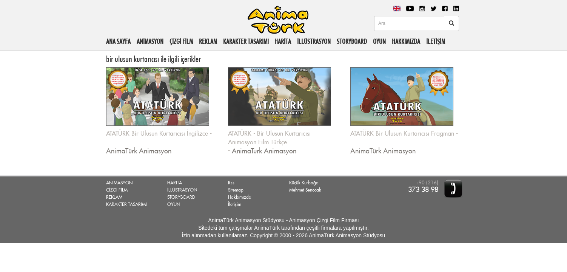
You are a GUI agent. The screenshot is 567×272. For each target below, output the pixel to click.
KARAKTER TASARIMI (246, 41)
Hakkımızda (239, 197)
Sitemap (235, 190)
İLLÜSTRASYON (314, 41)
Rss (231, 182)
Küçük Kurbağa (304, 182)
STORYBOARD (352, 41)
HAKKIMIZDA (406, 41)
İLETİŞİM (435, 41)
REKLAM (208, 41)
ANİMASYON (150, 41)
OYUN (379, 41)
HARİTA (282, 41)
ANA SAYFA (118, 41)
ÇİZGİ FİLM (181, 41)
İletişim (234, 204)
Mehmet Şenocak (305, 190)
